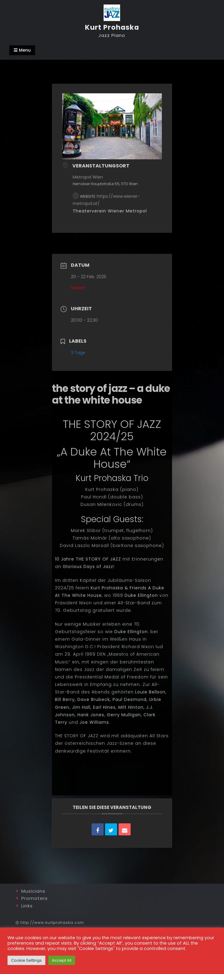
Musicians (33, 891)
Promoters (34, 898)
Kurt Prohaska (112, 27)
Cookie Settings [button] (26, 960)
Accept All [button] (61, 960)
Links (27, 906)
